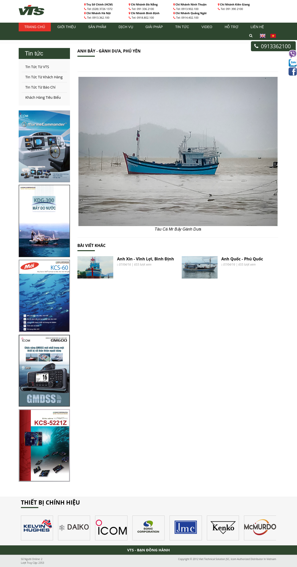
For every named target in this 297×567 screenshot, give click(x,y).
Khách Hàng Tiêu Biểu (43, 97)
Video (206, 27)
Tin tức (182, 27)
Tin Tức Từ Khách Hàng (44, 77)
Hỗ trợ (231, 27)
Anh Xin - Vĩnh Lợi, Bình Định (145, 259)
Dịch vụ (126, 27)
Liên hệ (257, 27)
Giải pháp (154, 27)
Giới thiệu (66, 27)
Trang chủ (34, 27)
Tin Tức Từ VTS (37, 66)
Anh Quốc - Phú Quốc (242, 259)
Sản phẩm (97, 27)
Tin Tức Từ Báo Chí (40, 87)
